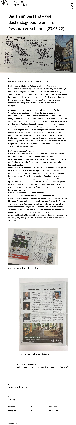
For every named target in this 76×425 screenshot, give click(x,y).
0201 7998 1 (32, 407)
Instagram (12, 411)
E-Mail (30, 411)
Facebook (12, 407)
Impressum (52, 407)
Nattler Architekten (21, 4)
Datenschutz (53, 411)
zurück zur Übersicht (17, 386)
